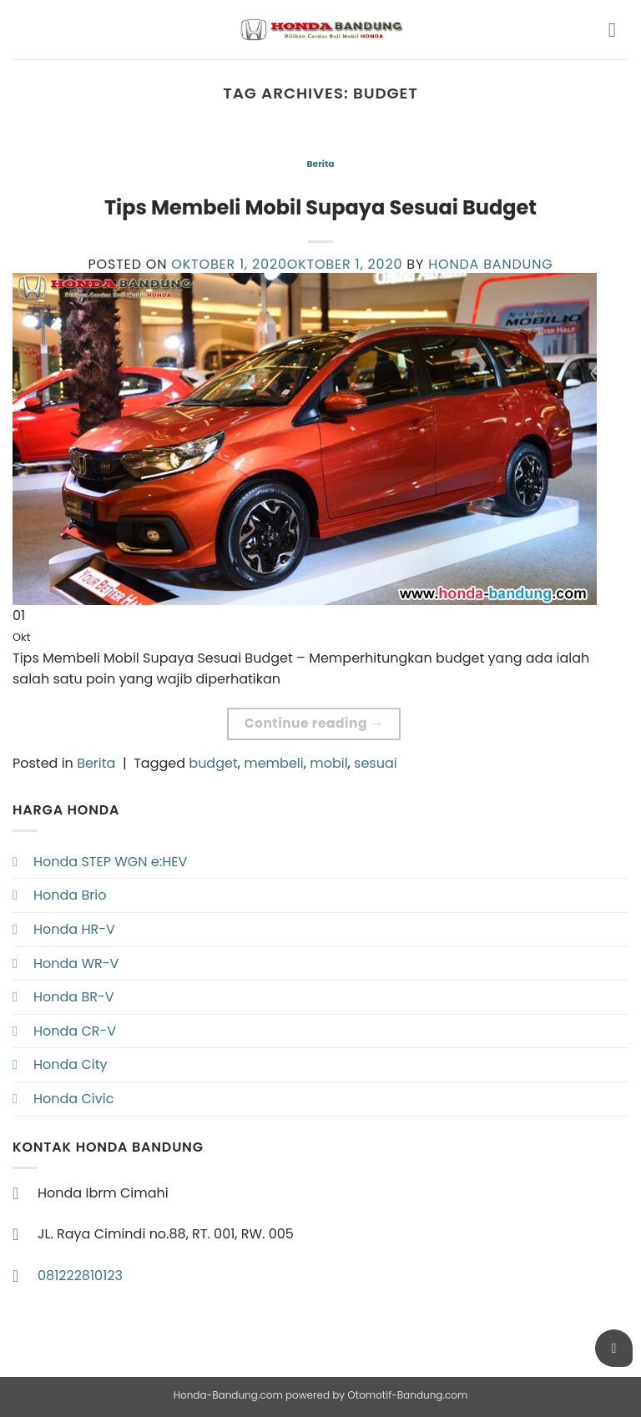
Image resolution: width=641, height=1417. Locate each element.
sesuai (375, 763)
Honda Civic (73, 1098)
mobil (328, 763)
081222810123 (80, 1275)
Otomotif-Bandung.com (407, 1395)
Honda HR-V (74, 929)
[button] (618, 29)
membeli (274, 763)
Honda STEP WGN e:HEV (110, 861)
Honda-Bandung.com (228, 1395)
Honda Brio (69, 895)
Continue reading (314, 723)
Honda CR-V (74, 1031)
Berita (320, 164)
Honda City (70, 1064)
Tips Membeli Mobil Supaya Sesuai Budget (320, 207)
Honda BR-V (73, 996)
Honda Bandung (490, 264)
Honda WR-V (76, 963)
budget (213, 763)
